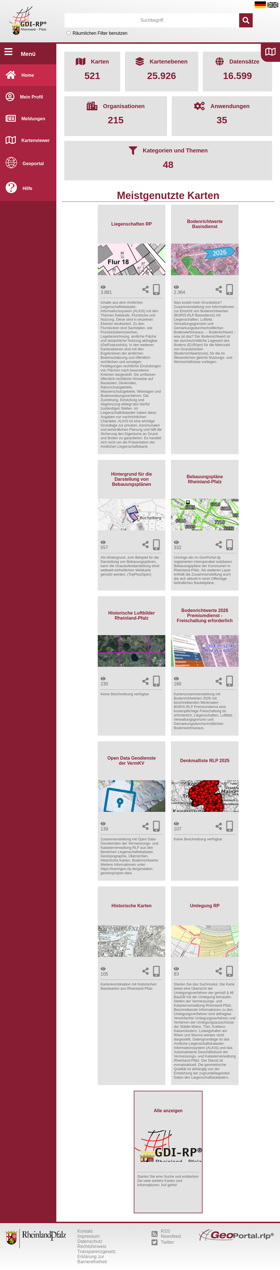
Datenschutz (89, 1241)
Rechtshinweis (91, 1246)
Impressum (88, 1236)
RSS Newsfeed (166, 1234)
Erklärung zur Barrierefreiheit (92, 1259)
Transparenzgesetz (96, 1251)
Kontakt (84, 1231)
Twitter (163, 1242)
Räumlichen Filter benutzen (100, 33)
